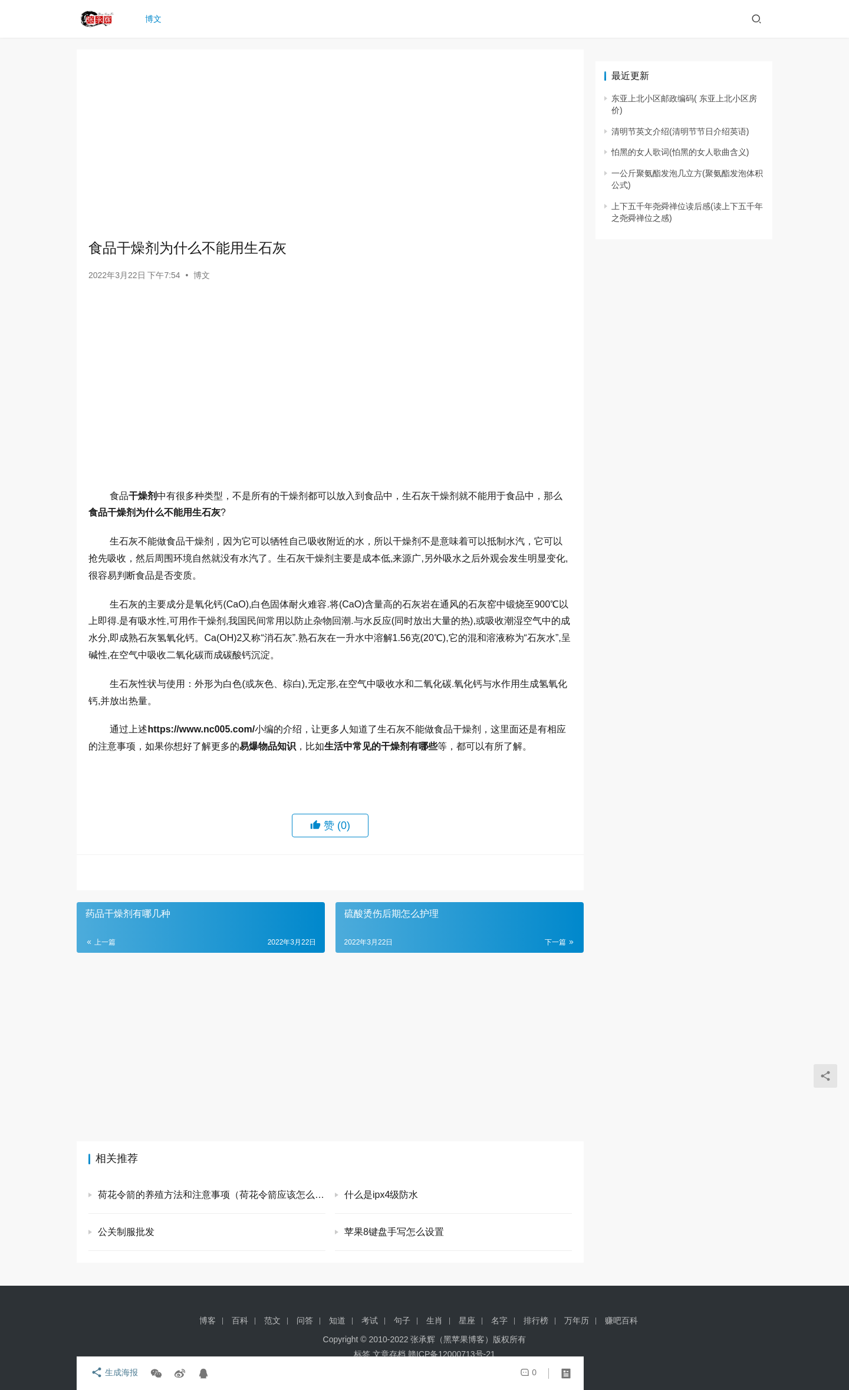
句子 (402, 1320)
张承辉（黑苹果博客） (451, 1339)
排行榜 (536, 1320)
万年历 (576, 1320)
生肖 (434, 1320)
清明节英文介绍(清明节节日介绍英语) (680, 131)
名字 (499, 1320)
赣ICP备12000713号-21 (451, 1354)
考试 (369, 1320)
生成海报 (112, 1373)
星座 (467, 1320)
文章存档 (389, 1354)
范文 (272, 1320)
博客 (207, 1320)
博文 (155, 19)
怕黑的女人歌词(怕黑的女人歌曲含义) (680, 152)
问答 (305, 1320)
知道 (337, 1320)
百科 (240, 1320)
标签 (362, 1354)
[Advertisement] (330, 143)
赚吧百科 (621, 1320)
